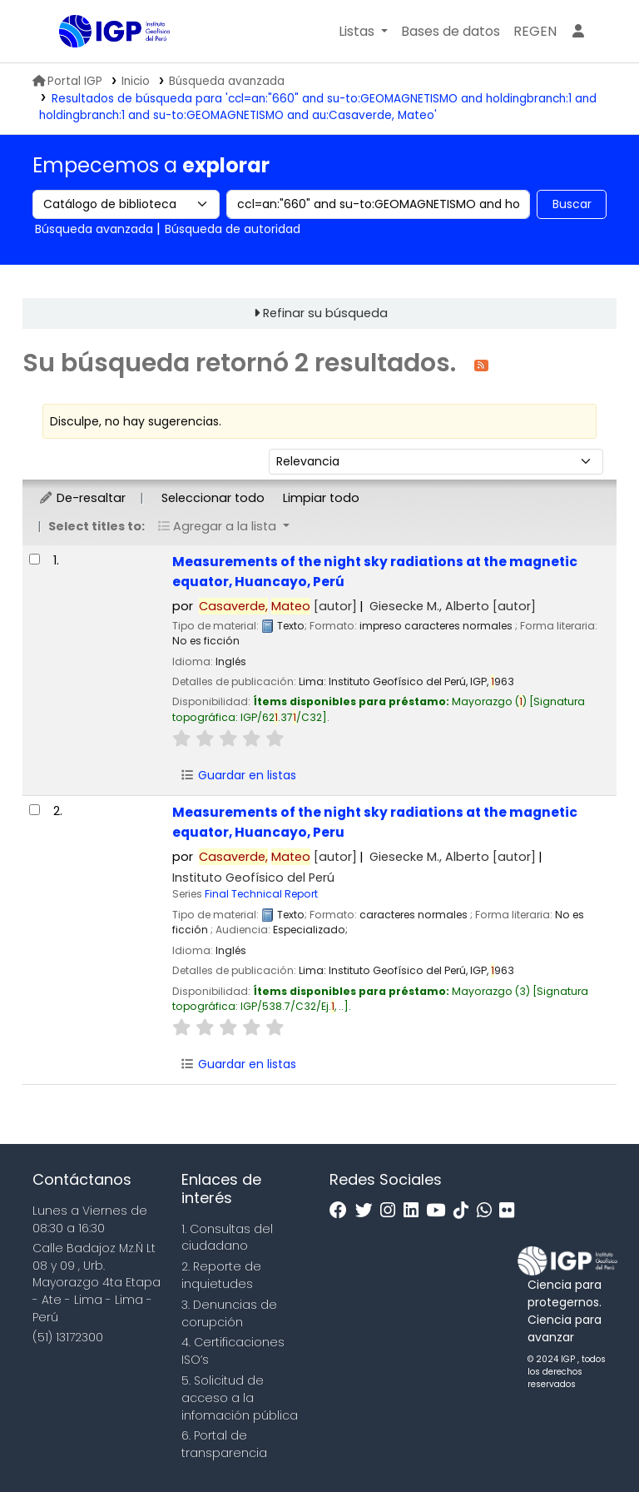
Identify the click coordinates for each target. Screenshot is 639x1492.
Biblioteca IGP (100, 65)
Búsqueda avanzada (227, 81)
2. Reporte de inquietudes (221, 1275)
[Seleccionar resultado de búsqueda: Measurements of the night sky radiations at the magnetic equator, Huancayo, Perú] (34, 559)
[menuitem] (535, 31)
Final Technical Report (261, 894)
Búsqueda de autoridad (232, 229)
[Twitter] (368, 1211)
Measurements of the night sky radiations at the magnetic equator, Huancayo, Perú (374, 571)
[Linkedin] (415, 1211)
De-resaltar (82, 498)
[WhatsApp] (488, 1211)
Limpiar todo (321, 498)
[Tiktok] (465, 1211)
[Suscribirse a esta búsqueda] (481, 364)
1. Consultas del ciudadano (227, 1238)
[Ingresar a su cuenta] (578, 31)
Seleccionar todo (213, 498)
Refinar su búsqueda (325, 313)
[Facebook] (342, 1211)
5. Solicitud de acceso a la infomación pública (239, 1398)
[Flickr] (511, 1211)
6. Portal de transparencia (224, 1444)
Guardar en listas (238, 775)
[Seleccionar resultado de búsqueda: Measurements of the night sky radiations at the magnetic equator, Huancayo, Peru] (34, 809)
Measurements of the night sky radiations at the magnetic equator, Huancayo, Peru (374, 821)
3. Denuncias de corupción (229, 1313)
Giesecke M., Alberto (452, 606)
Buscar (572, 204)
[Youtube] (439, 1211)
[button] (363, 31)
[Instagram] (392, 1211)
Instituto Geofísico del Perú (253, 877)
